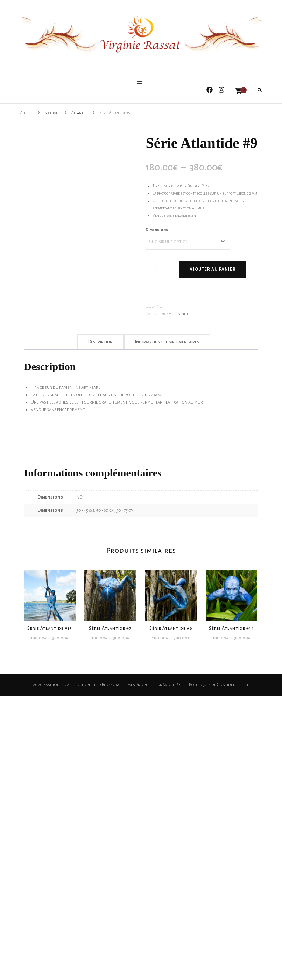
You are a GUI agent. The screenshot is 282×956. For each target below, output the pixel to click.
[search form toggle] (260, 90)
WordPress (174, 684)
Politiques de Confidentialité (219, 684)
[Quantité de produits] (158, 270)
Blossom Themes (118, 684)
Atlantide (179, 313)
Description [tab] (100, 341)
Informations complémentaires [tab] (167, 341)
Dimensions (157, 230)
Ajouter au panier (213, 269)
